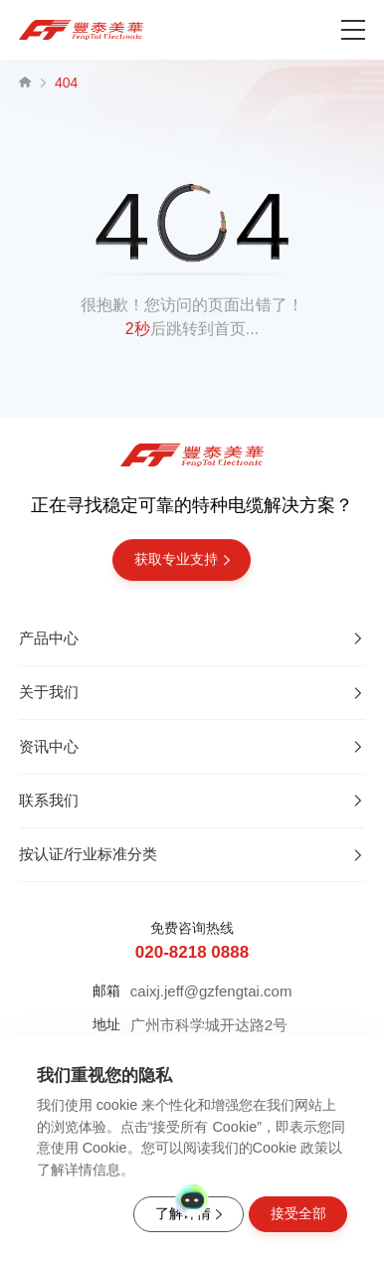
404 (66, 82)
